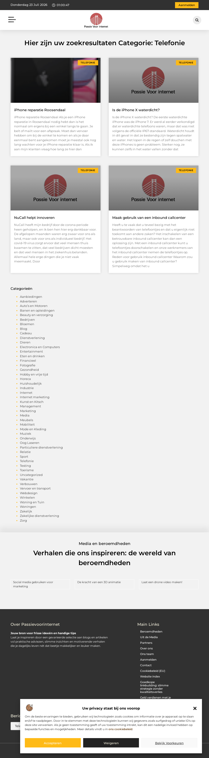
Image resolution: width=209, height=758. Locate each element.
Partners (146, 642)
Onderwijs (28, 438)
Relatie (25, 452)
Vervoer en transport (35, 488)
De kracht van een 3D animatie (99, 582)
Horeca (25, 379)
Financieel (28, 360)
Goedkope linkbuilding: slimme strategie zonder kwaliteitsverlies (154, 687)
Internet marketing (34, 397)
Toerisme (27, 470)
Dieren (25, 342)
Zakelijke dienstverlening (39, 516)
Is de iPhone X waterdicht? (136, 110)
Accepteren (53, 743)
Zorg (23, 520)
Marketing (28, 411)
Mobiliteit (27, 424)
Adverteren (28, 301)
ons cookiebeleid (120, 729)
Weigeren (111, 743)
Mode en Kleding (33, 429)
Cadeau (26, 333)
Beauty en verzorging (36, 315)
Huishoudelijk (31, 383)
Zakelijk (26, 511)
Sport (24, 456)
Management (30, 406)
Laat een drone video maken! (162, 582)
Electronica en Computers (40, 347)
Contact (146, 665)
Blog (23, 329)
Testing (25, 465)
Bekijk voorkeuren (169, 743)
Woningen (28, 506)
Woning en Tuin (32, 502)
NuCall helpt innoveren (34, 217)
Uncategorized (31, 475)
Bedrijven (27, 319)
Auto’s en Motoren (34, 306)
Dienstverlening (32, 338)
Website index (150, 676)
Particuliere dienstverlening (41, 447)
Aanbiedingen (31, 296)
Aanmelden (148, 659)
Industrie (27, 388)
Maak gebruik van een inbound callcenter (149, 217)
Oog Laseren (29, 443)
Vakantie (27, 479)
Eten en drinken (32, 356)
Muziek (25, 433)
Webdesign (28, 493)
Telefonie (27, 461)
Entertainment (31, 351)
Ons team (147, 654)
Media (25, 415)
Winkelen (27, 497)
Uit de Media (149, 637)
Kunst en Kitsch (32, 402)
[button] (195, 708)
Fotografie (27, 365)
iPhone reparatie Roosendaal (39, 110)
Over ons (146, 648)
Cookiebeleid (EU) (152, 671)
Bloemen (27, 324)
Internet (26, 392)
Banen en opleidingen (37, 310)
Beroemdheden (151, 631)
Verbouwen (28, 484)
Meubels (26, 420)
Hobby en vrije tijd (34, 374)
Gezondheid (29, 370)
